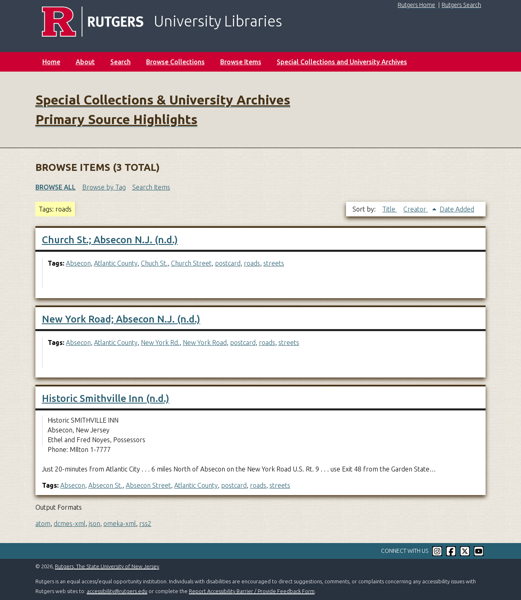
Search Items (151, 187)
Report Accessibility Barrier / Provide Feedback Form (252, 591)
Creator (415, 209)
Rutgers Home (416, 5)
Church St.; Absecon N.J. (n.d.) (110, 239)
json (94, 523)
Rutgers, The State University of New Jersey (107, 566)
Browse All (55, 187)
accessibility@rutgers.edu (117, 591)
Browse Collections (175, 61)
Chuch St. (154, 263)
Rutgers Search (461, 5)
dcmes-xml (69, 523)
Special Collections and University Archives (342, 61)
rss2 (145, 523)
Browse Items (240, 61)
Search (120, 61)
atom (42, 523)
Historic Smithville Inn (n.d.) (105, 398)
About (85, 61)
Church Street (191, 263)
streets (273, 263)
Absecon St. (105, 485)
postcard (228, 263)
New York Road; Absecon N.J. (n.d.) (121, 319)
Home (51, 61)
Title (389, 209)
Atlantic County (116, 263)
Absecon (78, 263)
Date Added (457, 209)
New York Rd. (160, 342)
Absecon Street (148, 485)
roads (252, 263)
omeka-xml (119, 523)
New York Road (205, 342)
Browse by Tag (104, 187)
